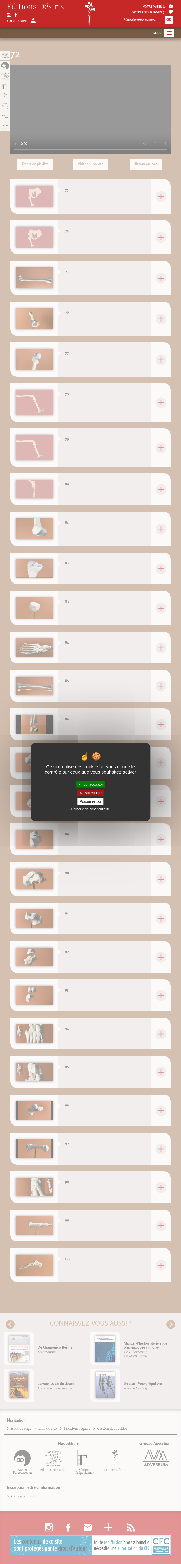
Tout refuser (90, 793)
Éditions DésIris (35, 6)
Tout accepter (90, 784)
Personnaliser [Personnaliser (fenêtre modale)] (90, 801)
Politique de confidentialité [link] (90, 809)
